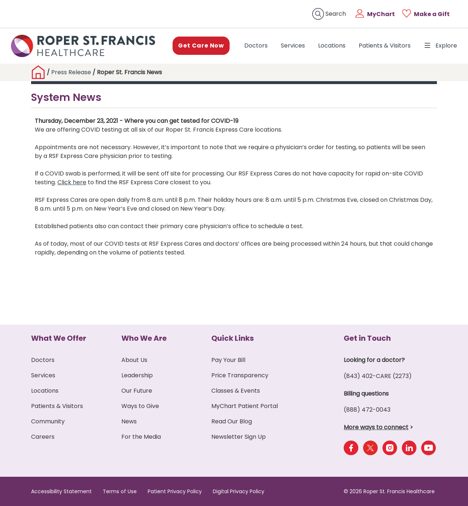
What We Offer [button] (58, 338)
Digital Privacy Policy (238, 491)
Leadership (137, 375)
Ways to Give (140, 406)
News (129, 421)
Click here (71, 182)
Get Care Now (201, 45)
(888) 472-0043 (367, 409)
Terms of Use (120, 491)
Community (48, 421)
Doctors (257, 45)
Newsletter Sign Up (238, 437)
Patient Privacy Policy (175, 491)
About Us (134, 360)
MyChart (381, 14)
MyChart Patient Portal (244, 406)
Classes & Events (235, 390)
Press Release (71, 72)
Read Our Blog (231, 421)
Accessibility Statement (61, 491)
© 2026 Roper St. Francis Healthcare (389, 491)
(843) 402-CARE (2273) (378, 376)
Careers (42, 437)
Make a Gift (432, 14)
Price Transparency (239, 375)
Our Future (136, 390)
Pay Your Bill (228, 360)
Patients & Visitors (385, 45)
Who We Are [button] (144, 338)
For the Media (141, 437)
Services (293, 45)
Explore (440, 45)
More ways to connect (376, 427)
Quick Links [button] (232, 338)
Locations (332, 45)
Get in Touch (367, 338)
